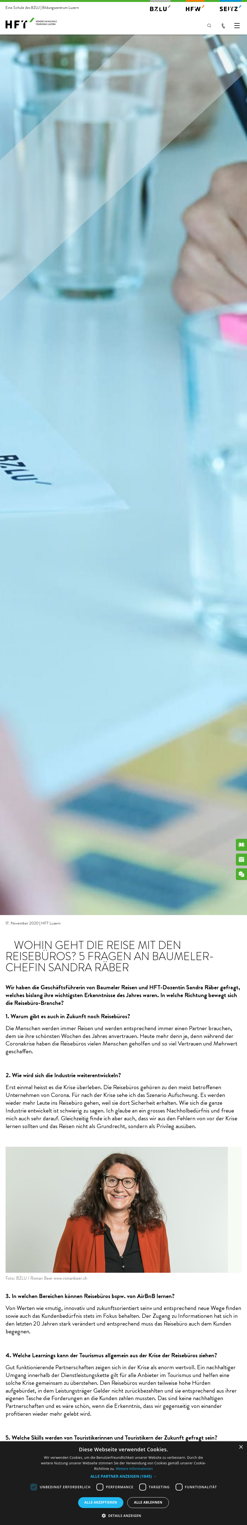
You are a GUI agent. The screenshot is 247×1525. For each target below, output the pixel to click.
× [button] (241, 1447)
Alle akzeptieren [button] (100, 1502)
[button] (123, 1476)
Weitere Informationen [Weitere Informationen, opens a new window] (134, 1468)
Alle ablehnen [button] (148, 1502)
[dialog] (123, 1483)
